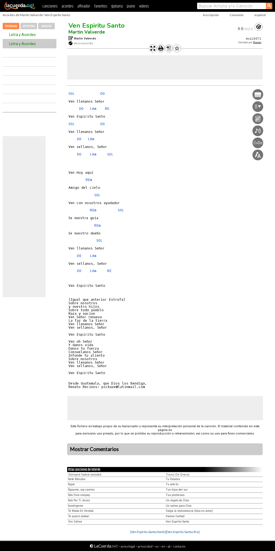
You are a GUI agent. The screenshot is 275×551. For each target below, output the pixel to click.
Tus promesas (175, 495)
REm (89, 179)
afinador (83, 6)
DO (102, 93)
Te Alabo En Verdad (80, 511)
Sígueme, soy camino (81, 489)
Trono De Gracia (177, 474)
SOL (71, 93)
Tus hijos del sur (177, 489)
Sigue (71, 484)
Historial (46, 26)
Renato (257, 42)
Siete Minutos (76, 479)
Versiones (11, 26)
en (163, 546)
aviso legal (128, 546)
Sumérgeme (75, 506)
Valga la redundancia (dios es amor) (189, 511)
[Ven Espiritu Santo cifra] (183, 532)
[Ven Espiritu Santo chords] (148, 532)
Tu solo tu (172, 484)
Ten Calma (75, 521)
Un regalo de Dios (177, 500)
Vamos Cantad (175, 516)
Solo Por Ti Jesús (79, 500)
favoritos (100, 6)
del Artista (29, 26)
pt (169, 546)
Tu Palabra (173, 479)
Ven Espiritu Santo (96, 25)
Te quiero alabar (78, 516)
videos (144, 6)
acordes (67, 6)
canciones (49, 6)
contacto (179, 546)
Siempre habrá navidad (84, 474)
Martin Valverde (86, 32)
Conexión (237, 15)
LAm (93, 108)
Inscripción (211, 15)
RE (107, 108)
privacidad (145, 546)
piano (131, 6)
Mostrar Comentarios (94, 449)
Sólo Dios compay (79, 495)
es (157, 546)
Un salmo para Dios (178, 506)
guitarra (117, 6)
